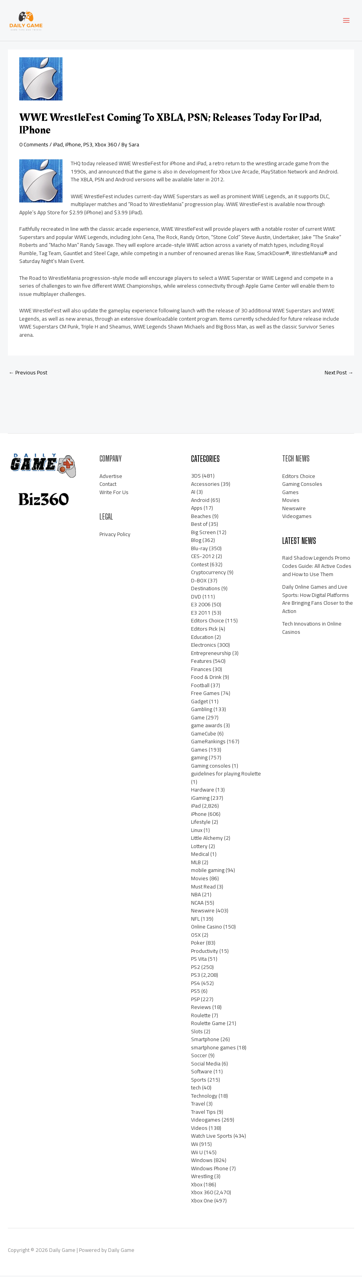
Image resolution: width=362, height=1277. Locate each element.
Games (199, 751)
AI (193, 493)
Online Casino (206, 928)
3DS (196, 477)
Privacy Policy (114, 536)
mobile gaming (207, 872)
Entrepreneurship (211, 654)
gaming (199, 759)
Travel (198, 1105)
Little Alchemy (207, 839)
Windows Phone (209, 1170)
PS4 (195, 985)
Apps (196, 509)
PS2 (195, 968)
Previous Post (28, 374)
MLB (196, 864)
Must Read (203, 888)
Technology (204, 1097)
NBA (196, 896)
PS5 (195, 992)
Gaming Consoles (302, 485)
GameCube (203, 735)
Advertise (110, 477)
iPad (58, 146)
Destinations (205, 590)
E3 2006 (201, 606)
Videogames (206, 1121)
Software (201, 1073)
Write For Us (114, 494)
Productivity (204, 952)
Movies (199, 880)
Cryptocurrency (208, 574)
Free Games (205, 695)
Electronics (203, 646)
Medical (200, 856)
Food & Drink (206, 678)
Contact (107, 485)
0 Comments (33, 146)
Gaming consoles (211, 767)
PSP (195, 1001)
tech (196, 1089)
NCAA (197, 904)
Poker (198, 944)
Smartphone (205, 1041)
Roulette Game (208, 1025)
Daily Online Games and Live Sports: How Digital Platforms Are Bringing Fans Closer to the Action (317, 600)
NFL (195, 920)
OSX (196, 936)
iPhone (73, 146)
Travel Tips (203, 1113)
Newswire (203, 912)
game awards (206, 727)
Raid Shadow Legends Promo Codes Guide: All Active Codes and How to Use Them (316, 568)
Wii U (197, 1154)
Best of (199, 525)
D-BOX (199, 582)
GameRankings (208, 743)
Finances (201, 671)
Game (198, 719)
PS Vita (199, 960)
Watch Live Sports (211, 1138)
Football (200, 687)
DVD (196, 598)
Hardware (202, 791)
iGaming (200, 799)
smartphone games (213, 1049)
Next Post (339, 374)
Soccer (199, 1057)
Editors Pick (204, 630)
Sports (198, 1081)
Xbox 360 (106, 146)
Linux (196, 831)
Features (201, 662)
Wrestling (202, 1178)
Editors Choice (207, 622)
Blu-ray (199, 550)
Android (200, 501)
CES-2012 (203, 558)
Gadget (199, 703)
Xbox (196, 1186)
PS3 (87, 146)
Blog (196, 541)
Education (202, 638)
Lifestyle (201, 823)
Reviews (201, 1008)
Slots (197, 1033)
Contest (200, 566)
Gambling (201, 711)
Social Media (206, 1065)
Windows (202, 1162)
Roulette (201, 1017)
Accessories (205, 485)
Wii (194, 1145)
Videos (199, 1129)
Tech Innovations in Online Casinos (312, 629)
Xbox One (202, 1202)
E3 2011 (201, 614)
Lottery (199, 848)
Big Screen (203, 534)
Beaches (201, 518)
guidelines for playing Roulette (226, 775)
